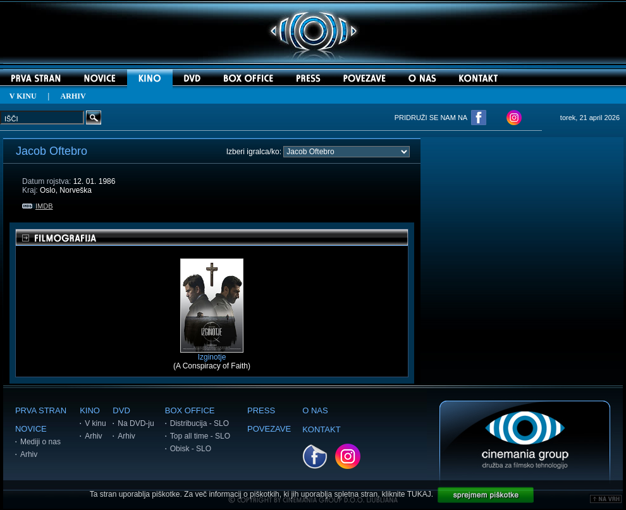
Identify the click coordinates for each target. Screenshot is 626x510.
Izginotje (211, 353)
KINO (90, 410)
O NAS (315, 410)
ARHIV (73, 96)
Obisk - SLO (190, 448)
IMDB (37, 206)
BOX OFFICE (190, 410)
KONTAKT (321, 429)
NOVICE (31, 429)
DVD (121, 410)
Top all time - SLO (200, 436)
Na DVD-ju (136, 423)
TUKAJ (419, 494)
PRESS (261, 410)
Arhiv (28, 454)
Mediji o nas (40, 441)
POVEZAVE (269, 429)
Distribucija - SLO (199, 423)
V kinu (95, 423)
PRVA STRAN (40, 410)
